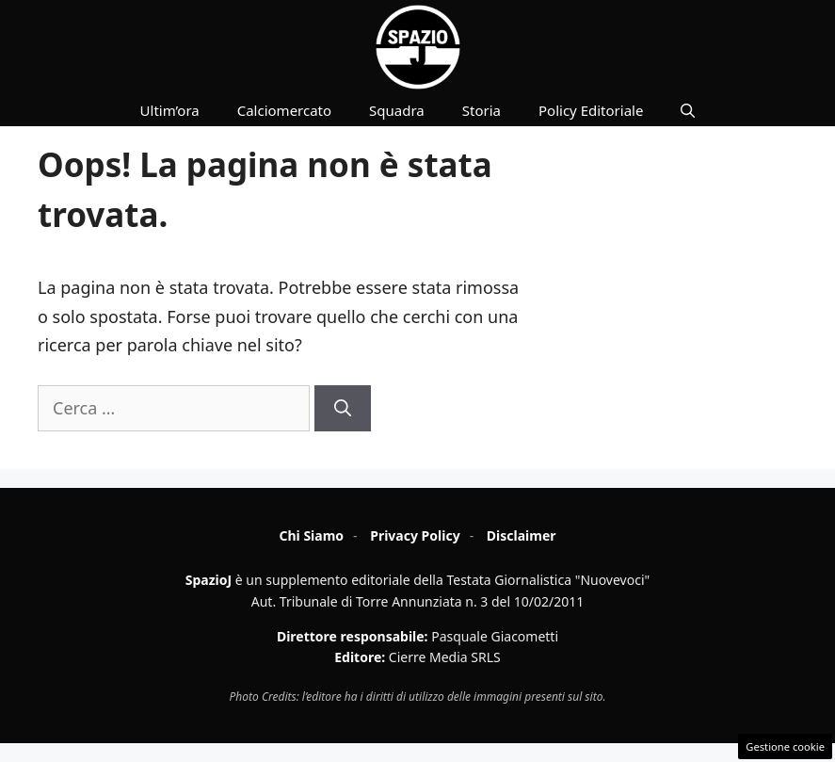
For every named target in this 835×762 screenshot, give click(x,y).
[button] (688, 110)
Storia (481, 110)
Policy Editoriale (590, 110)
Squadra (397, 110)
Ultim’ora (170, 110)
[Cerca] (342, 408)
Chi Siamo (311, 535)
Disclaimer (521, 535)
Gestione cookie (785, 746)
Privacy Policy (414, 535)
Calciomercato (284, 110)
